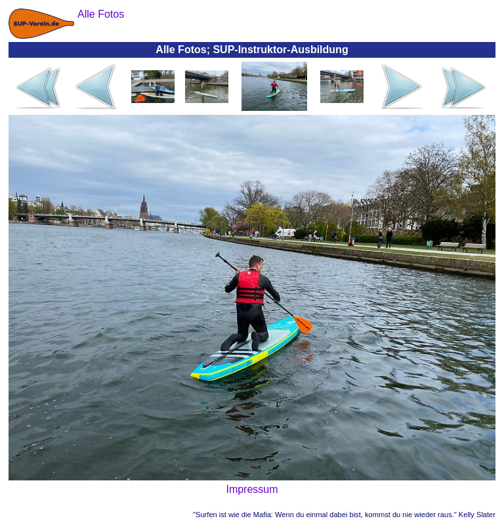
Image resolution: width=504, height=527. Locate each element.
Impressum (252, 489)
